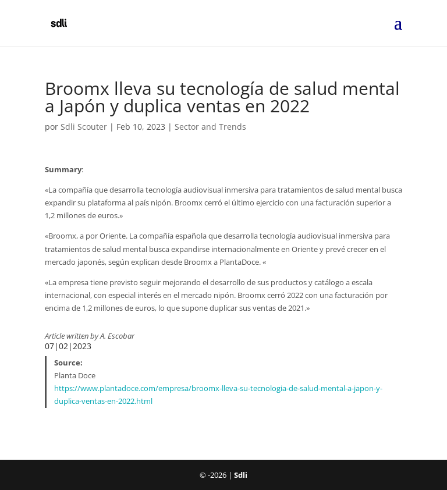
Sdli (240, 475)
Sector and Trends (210, 126)
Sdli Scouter (84, 126)
